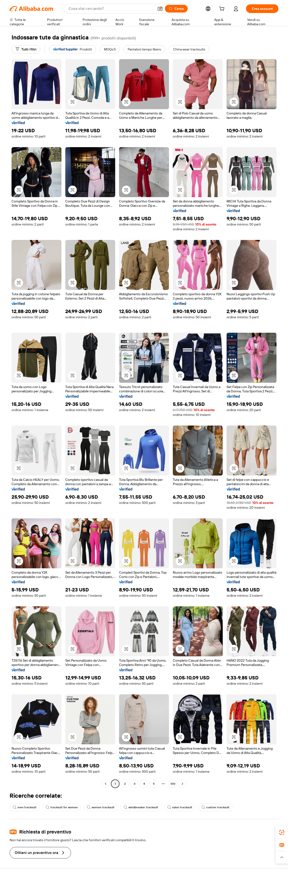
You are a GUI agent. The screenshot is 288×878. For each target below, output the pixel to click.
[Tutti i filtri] (26, 49)
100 (172, 783)
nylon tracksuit (179, 807)
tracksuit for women (62, 807)
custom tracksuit (215, 807)
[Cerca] (176, 9)
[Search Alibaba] (111, 8)
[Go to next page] (182, 783)
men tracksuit (24, 807)
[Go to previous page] (105, 783)
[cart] (222, 9)
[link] (282, 832)
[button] (160, 9)
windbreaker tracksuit (141, 807)
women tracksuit (100, 807)
